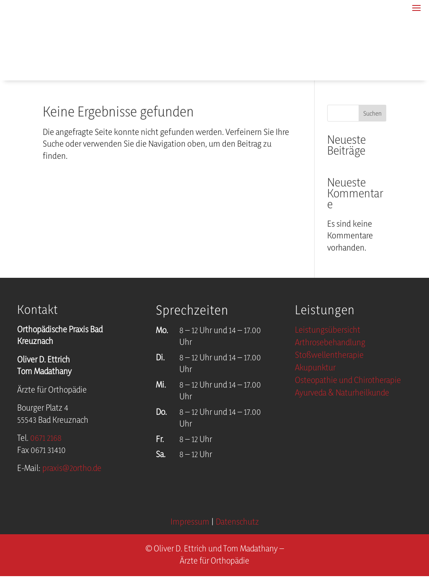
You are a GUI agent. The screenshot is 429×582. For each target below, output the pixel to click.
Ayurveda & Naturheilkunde (342, 394)
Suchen (372, 114)
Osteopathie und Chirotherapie (348, 381)
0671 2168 (46, 438)
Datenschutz (237, 522)
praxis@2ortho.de (71, 468)
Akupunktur (315, 369)
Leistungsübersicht (327, 331)
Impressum (190, 522)
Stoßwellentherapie (329, 356)
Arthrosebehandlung (330, 344)
